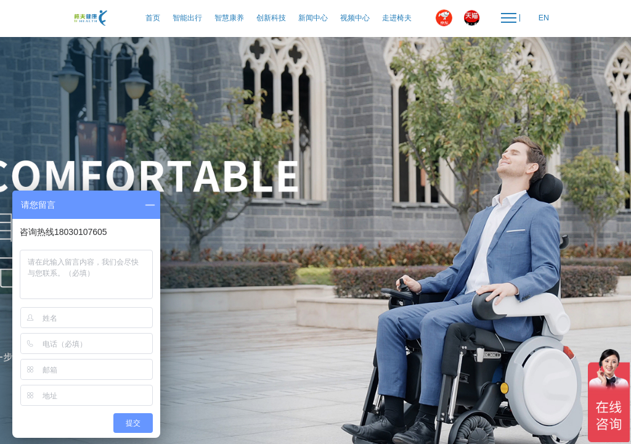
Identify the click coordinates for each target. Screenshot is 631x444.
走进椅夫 (397, 18)
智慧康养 (229, 18)
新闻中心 (313, 18)
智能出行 (187, 18)
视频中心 (355, 18)
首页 (152, 18)
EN (544, 18)
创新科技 (271, 18)
